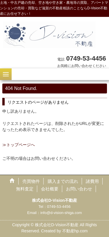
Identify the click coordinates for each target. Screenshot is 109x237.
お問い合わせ (79, 188)
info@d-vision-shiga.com (61, 213)
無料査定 (24, 188)
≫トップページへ (18, 144)
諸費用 (92, 181)
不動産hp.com (75, 231)
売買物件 (31, 181)
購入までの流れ (63, 181)
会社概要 (49, 188)
